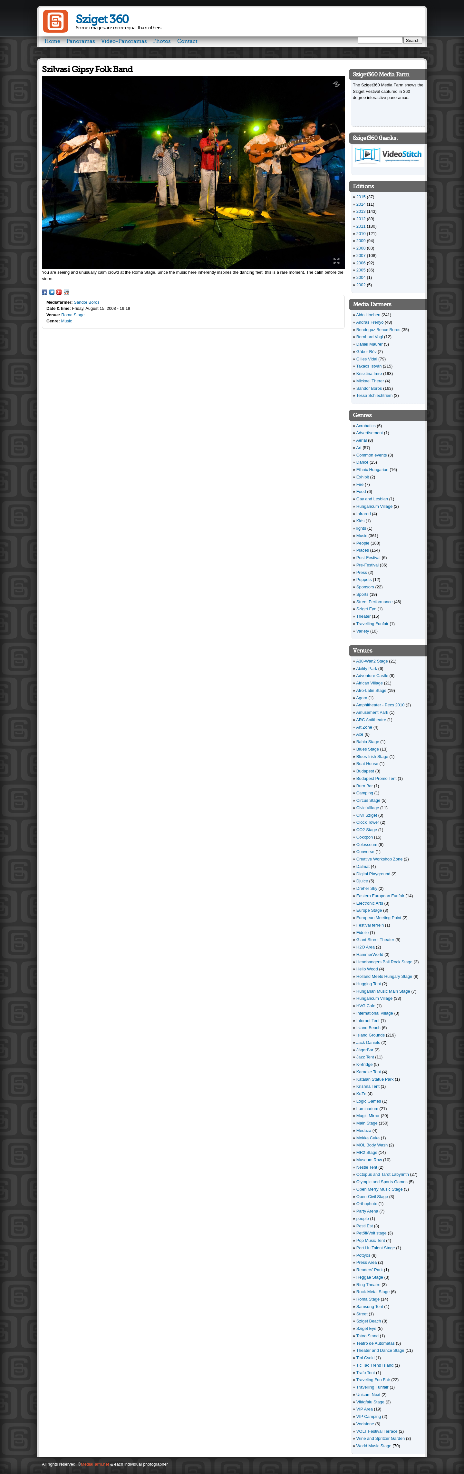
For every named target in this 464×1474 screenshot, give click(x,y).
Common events (371, 455)
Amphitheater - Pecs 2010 (380, 705)
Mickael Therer (370, 380)
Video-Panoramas (124, 41)
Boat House (367, 763)
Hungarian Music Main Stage (383, 991)
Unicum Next (368, 1394)
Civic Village (367, 807)
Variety (362, 631)
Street (362, 1314)
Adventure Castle (372, 675)
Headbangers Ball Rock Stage (384, 961)
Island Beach (368, 1027)
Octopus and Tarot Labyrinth (382, 1174)
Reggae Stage (369, 1277)
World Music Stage (374, 1445)
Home (52, 41)
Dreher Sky (366, 888)
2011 (361, 226)
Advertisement (369, 432)
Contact (187, 41)
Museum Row (369, 1159)
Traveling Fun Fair (373, 1379)
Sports (362, 594)
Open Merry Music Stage (379, 1189)
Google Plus (59, 292)
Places (362, 550)
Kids (360, 520)
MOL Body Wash (372, 1145)
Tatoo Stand (367, 1335)
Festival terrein (370, 925)
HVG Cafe (365, 1005)
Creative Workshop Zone (379, 859)
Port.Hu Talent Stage (375, 1247)
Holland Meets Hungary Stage (384, 976)
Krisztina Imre (369, 373)
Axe (359, 734)
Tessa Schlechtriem (374, 395)
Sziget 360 (102, 19)
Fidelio (362, 932)
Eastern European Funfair (380, 895)
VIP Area (364, 1409)
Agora (361, 697)
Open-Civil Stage (372, 1196)
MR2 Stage (366, 1152)
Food (361, 491)
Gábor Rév (366, 351)
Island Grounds (370, 1035)
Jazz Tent (365, 1057)
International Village (374, 1013)
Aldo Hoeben (368, 314)
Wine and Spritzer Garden (380, 1438)
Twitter (51, 292)
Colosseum (366, 844)
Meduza (363, 1130)
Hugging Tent (368, 983)
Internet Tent (368, 1020)
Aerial (361, 440)
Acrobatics (366, 425)
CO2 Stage (366, 829)
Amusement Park (372, 712)
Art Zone (364, 727)
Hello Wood (367, 969)
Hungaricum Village (374, 506)
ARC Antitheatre (371, 719)
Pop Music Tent (370, 1240)
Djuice (362, 881)
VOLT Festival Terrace (377, 1431)
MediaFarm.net (95, 1464)
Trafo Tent (365, 1372)
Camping (364, 793)
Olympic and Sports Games (382, 1181)
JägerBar (364, 1049)
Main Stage (367, 1123)
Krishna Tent (368, 1086)
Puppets (364, 579)
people (362, 1218)
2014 (361, 204)
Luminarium (367, 1108)
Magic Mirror (368, 1115)
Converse (365, 851)
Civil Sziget (366, 815)
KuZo (361, 1093)
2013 (361, 211)
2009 (361, 240)
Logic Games (368, 1101)
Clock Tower (367, 822)
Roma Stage (72, 314)
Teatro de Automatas (375, 1343)
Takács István (369, 366)
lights (361, 528)
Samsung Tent (369, 1306)
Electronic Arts (369, 903)
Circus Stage (368, 800)
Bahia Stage (367, 741)
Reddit (66, 292)
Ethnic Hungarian (372, 469)
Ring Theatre (368, 1284)
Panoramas (80, 41)
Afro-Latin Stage (371, 690)
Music (66, 321)
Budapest (365, 771)
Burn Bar (364, 785)
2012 (361, 218)
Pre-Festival (367, 565)
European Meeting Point (378, 917)
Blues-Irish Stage (372, 756)
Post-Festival (368, 557)
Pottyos (363, 1255)
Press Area (366, 1262)
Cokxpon (364, 837)
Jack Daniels (368, 1042)
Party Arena (367, 1211)
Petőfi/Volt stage (371, 1233)
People (362, 543)
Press (361, 572)
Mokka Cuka (368, 1137)
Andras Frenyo (369, 322)
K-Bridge (364, 1064)
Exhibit (362, 477)
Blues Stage (367, 749)
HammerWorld (369, 954)
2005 (361, 270)
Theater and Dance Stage (380, 1350)
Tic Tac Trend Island (375, 1365)
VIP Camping (368, 1416)
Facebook (44, 292)
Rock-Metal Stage (373, 1291)
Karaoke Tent (368, 1071)
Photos (162, 41)
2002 (361, 284)
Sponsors (365, 587)
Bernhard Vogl (369, 336)
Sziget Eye (366, 608)
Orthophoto (366, 1203)
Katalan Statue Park (375, 1079)
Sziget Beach (368, 1321)
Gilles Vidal (366, 359)
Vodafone (365, 1423)
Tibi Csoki (365, 1357)
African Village (369, 683)
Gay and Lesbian (372, 498)
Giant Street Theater (375, 939)
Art (359, 447)
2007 (361, 255)
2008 (361, 248)
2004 (361, 277)
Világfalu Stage (370, 1402)
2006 (361, 262)
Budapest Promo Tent (376, 778)
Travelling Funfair (372, 623)
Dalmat (363, 866)
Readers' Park (369, 1269)
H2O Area (365, 947)
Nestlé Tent (366, 1167)
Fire (359, 484)
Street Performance (374, 601)
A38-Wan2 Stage (372, 661)
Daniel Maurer (369, 344)
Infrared (363, 513)
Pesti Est (364, 1225)
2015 (361, 196)
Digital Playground (373, 873)
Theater (363, 616)
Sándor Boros (87, 302)
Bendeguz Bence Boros (378, 329)
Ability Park (366, 668)
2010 (361, 233)
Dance (362, 462)
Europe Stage (369, 910)
